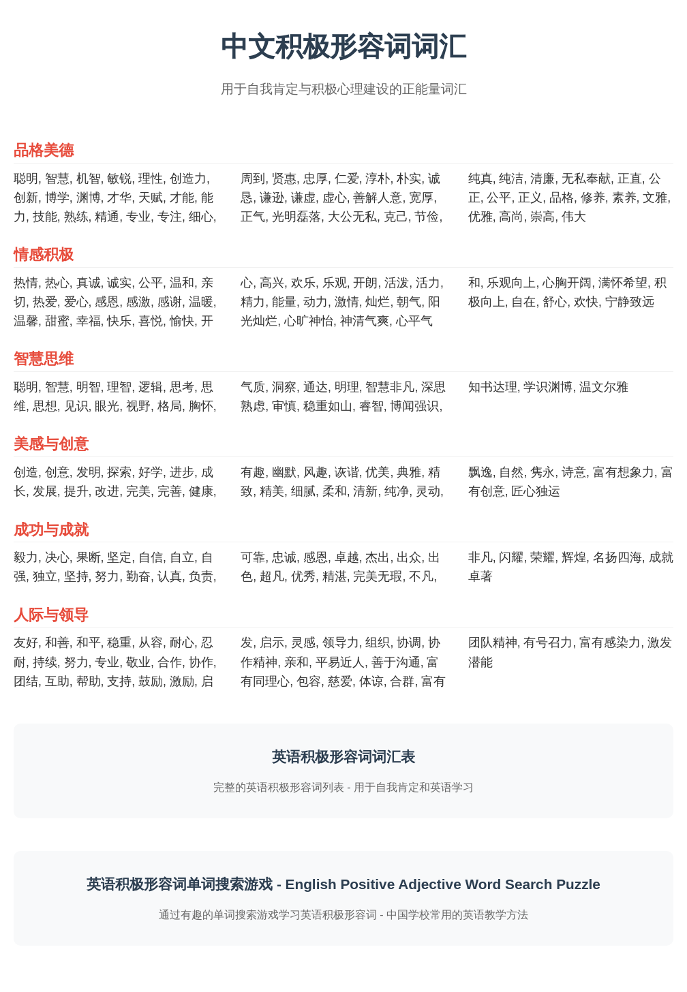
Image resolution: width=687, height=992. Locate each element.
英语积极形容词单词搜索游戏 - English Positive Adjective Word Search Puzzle (343, 884)
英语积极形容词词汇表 (343, 756)
